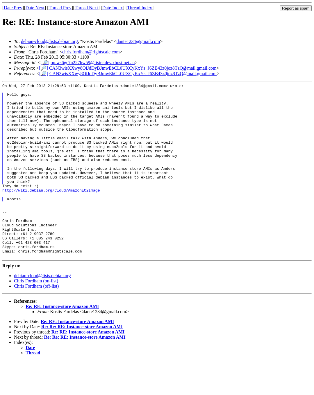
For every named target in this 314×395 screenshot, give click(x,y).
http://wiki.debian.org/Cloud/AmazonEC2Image (51, 211)
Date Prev (13, 7)
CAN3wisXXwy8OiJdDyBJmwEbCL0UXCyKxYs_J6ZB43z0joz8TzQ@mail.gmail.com (133, 68)
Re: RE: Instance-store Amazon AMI (62, 341)
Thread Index (139, 7)
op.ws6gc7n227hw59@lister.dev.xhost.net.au (93, 62)
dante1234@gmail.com (138, 41)
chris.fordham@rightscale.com (91, 51)
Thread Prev (60, 7)
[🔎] (44, 62)
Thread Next (86, 7)
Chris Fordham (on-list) (36, 315)
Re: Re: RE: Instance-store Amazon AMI (82, 361)
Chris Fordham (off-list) (36, 320)
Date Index (112, 7)
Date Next (35, 7)
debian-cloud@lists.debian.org (49, 41)
